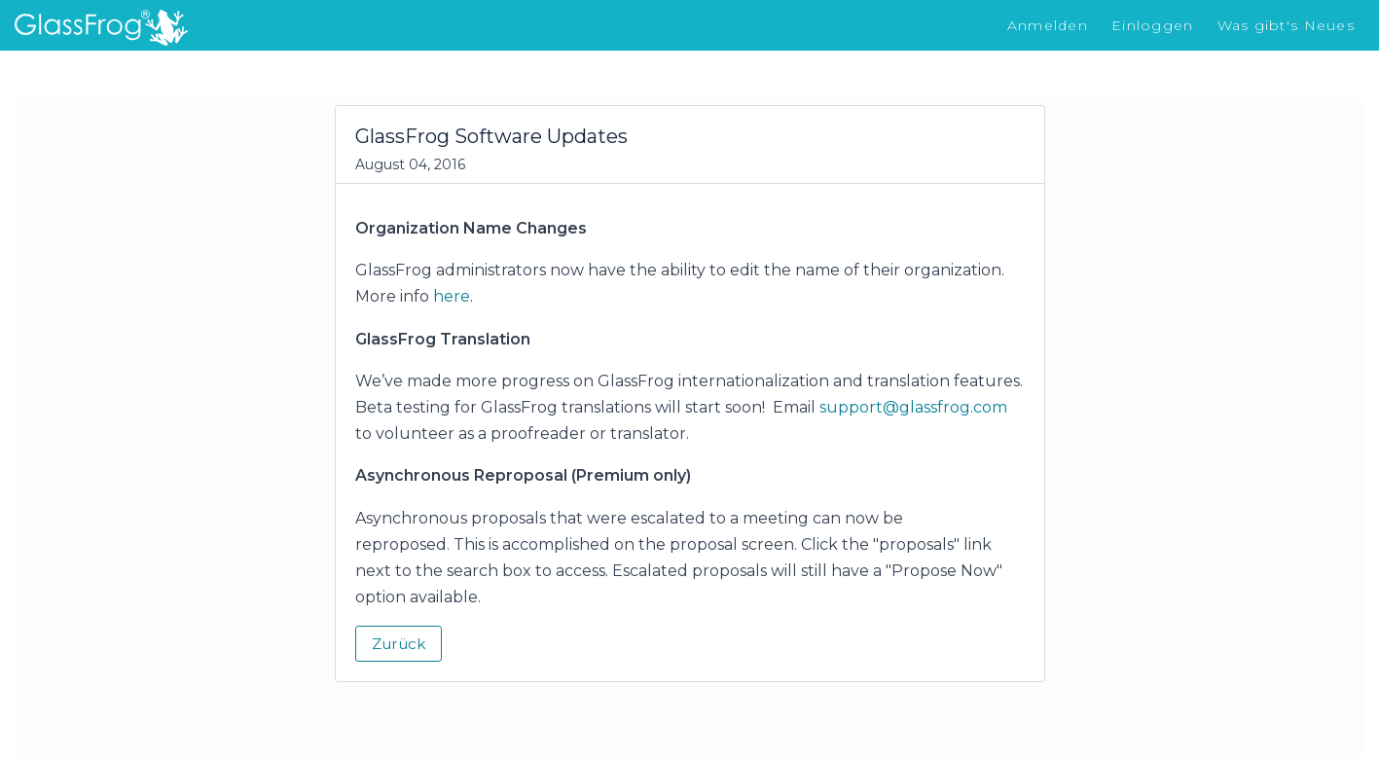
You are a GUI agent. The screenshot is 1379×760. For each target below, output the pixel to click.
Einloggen (1152, 25)
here (451, 296)
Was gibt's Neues (1286, 25)
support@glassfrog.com (913, 407)
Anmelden (1047, 25)
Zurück (398, 643)
